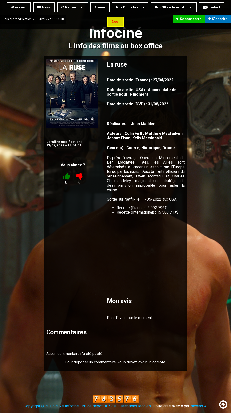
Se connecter (188, 19)
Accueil (19, 7)
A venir (100, 7)
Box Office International (173, 7)
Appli (115, 22)
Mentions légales (136, 406)
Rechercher (72, 7)
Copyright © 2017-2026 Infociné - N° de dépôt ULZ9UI (70, 406)
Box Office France (130, 7)
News (44, 7)
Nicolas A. (198, 406)
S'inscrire (217, 19)
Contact (211, 7)
